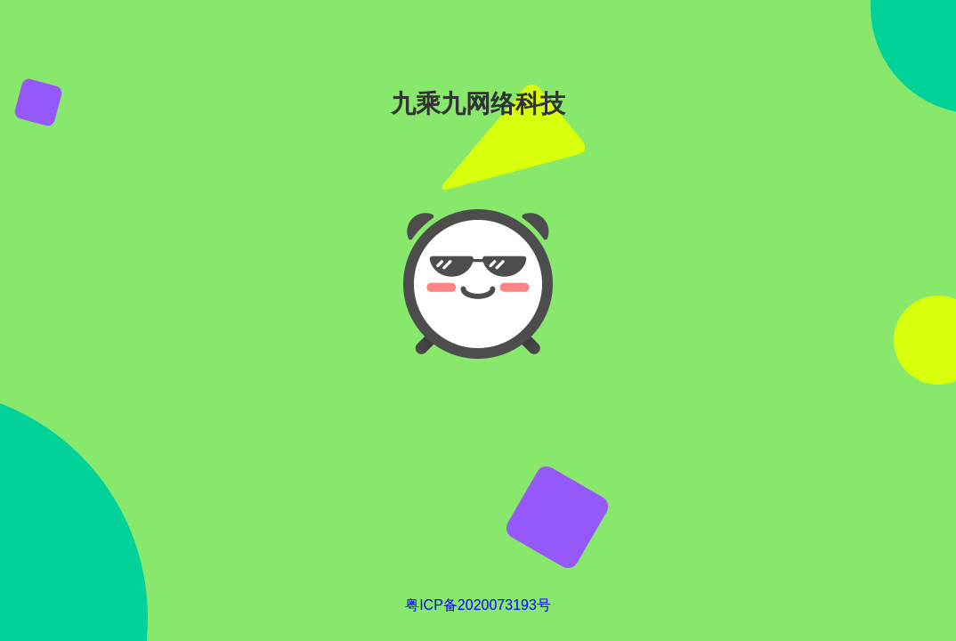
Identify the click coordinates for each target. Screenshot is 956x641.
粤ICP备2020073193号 (478, 605)
